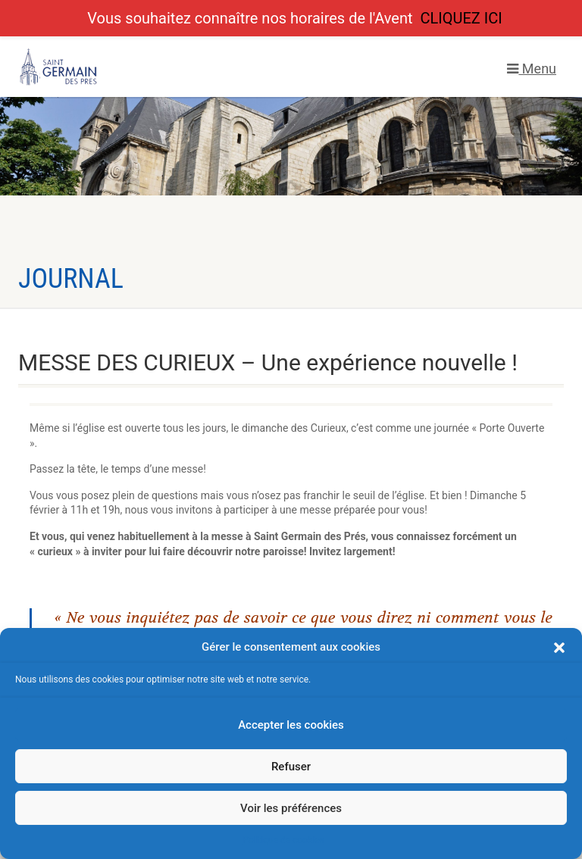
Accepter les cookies (291, 725)
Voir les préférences (291, 808)
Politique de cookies (283, 840)
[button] (559, 647)
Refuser (291, 766)
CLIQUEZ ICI (461, 18)
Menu (531, 69)
